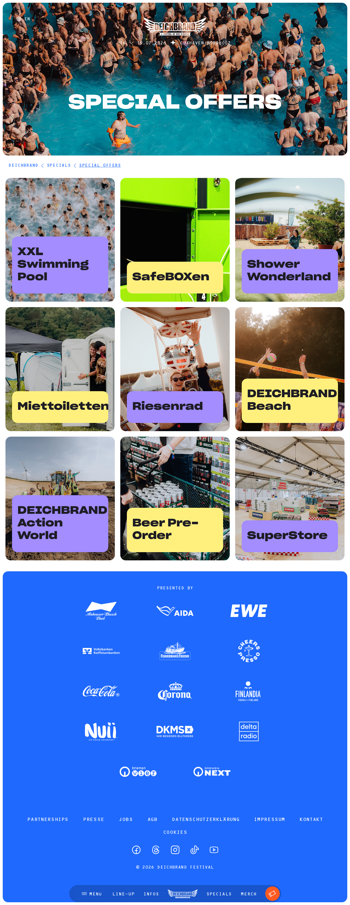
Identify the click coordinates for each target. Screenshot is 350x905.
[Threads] (155, 850)
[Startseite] (175, 38)
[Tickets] (272, 893)
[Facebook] (136, 850)
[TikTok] (194, 850)
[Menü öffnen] (91, 894)
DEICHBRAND (23, 165)
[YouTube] (214, 850)
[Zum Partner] (101, 611)
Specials (59, 165)
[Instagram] (175, 850)
